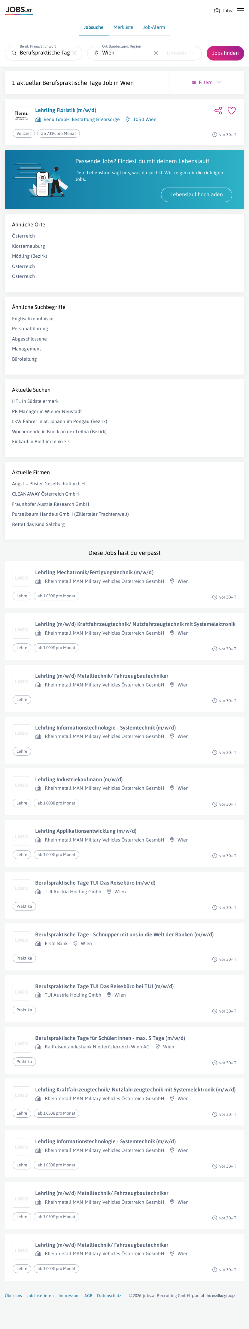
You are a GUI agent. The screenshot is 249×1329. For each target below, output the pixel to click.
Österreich (23, 235)
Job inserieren (40, 1295)
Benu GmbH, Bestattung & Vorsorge (82, 119)
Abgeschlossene (29, 338)
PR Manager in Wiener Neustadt (47, 411)
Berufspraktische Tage (72, 82)
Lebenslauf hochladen (196, 194)
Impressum (69, 1295)
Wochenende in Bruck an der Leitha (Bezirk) (59, 431)
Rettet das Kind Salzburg (38, 524)
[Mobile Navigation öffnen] (240, 10)
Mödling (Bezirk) (29, 256)
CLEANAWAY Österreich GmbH (45, 493)
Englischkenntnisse (32, 318)
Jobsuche (94, 27)
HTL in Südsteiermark (35, 401)
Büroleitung (24, 359)
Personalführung (30, 328)
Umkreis (177, 53)
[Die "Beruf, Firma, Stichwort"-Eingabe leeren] (74, 53)
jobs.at (149, 1295)
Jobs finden (225, 53)
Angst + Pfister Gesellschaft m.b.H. (49, 483)
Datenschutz (109, 1295)
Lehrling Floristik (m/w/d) (65, 110)
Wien (127, 82)
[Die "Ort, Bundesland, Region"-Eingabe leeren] (156, 53)
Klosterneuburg (28, 246)
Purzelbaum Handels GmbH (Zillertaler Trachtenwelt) (70, 514)
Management (26, 348)
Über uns (13, 1295)
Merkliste (124, 27)
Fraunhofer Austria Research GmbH (50, 504)
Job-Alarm (154, 27)
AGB (88, 1295)
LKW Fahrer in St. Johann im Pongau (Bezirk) (59, 421)
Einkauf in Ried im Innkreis (41, 441)
